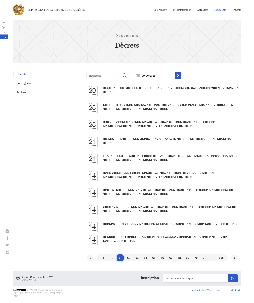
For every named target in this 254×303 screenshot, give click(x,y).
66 (162, 257)
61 (120, 257)
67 (170, 257)
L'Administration (182, 9)
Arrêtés (21, 92)
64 (145, 257)
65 (154, 257)
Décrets (21, 74)
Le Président (160, 9)
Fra (4, 36)
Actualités (202, 9)
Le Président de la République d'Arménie (56, 9)
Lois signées (24, 83)
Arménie (236, 9)
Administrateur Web (201, 290)
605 (221, 257)
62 (128, 257)
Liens (218, 290)
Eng (3, 32)
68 (179, 257)
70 (196, 257)
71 (204, 257)
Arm (4, 22)
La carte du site (233, 290)
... (138, 75)
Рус (3, 27)
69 (187, 257)
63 (137, 257)
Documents (220, 9)
